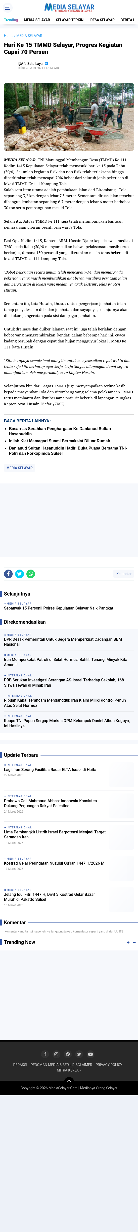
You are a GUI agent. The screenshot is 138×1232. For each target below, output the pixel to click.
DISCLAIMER (82, 1065)
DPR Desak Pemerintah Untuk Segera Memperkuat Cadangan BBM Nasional (63, 642)
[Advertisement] (69, 520)
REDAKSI (20, 1065)
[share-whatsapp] (30, 574)
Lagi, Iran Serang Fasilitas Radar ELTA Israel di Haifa (50, 769)
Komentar (124, 574)
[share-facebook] (8, 574)
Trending (11, 20)
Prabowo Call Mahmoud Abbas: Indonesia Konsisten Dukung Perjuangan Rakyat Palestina (50, 803)
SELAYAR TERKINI (70, 20)
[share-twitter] (19, 574)
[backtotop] (69, 1082)
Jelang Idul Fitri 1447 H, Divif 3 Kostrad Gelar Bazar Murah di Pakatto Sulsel (49, 897)
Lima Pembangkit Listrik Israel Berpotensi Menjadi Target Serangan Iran (55, 835)
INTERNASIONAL (19, 765)
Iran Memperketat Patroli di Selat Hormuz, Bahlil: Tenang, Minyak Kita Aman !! (65, 662)
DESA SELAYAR (103, 20)
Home (8, 36)
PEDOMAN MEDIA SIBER (50, 1065)
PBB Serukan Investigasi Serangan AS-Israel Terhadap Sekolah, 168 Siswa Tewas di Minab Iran (64, 683)
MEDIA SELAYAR (37, 20)
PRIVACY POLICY (109, 1065)
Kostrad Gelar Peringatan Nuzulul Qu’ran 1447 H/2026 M (54, 863)
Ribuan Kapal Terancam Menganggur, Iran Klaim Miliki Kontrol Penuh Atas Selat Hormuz (65, 703)
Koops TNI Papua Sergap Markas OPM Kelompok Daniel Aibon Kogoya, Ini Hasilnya (67, 723)
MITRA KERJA (68, 1070)
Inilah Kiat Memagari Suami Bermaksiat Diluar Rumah (59, 441)
